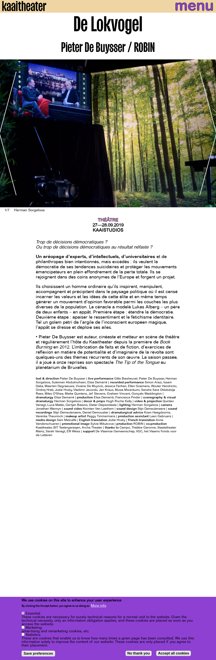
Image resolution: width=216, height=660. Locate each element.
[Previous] (6, 133)
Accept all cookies (173, 654)
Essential (33, 614)
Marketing (34, 628)
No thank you (138, 654)
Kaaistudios (108, 230)
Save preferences (38, 654)
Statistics (33, 635)
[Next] (209, 133)
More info (98, 606)
